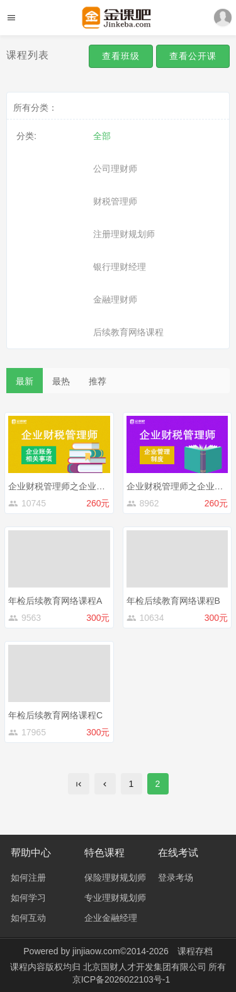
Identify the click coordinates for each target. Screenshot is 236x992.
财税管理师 (115, 201)
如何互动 (28, 918)
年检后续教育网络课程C (55, 715)
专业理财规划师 (115, 898)
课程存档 (195, 951)
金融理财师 (115, 299)
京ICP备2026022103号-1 (121, 979)
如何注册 (28, 877)
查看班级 (121, 56)
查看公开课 (192, 56)
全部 (102, 136)
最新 (24, 381)
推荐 (97, 381)
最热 (61, 381)
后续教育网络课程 (128, 332)
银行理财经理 (119, 267)
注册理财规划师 (124, 234)
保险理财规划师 (115, 877)
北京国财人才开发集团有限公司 (146, 967)
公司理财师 (115, 169)
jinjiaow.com (96, 951)
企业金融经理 (110, 918)
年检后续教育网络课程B (173, 601)
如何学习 (28, 898)
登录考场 (175, 877)
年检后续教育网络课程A (55, 601)
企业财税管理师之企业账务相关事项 (78, 486)
